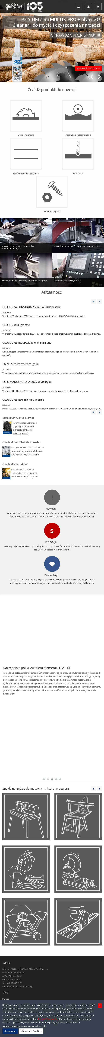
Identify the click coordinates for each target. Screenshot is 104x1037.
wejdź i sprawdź (31, 454)
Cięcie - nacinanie (26, 118)
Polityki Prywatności (47, 1019)
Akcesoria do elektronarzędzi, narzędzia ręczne (24, 280)
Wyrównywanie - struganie (26, 156)
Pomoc (5, 998)
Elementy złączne (52, 194)
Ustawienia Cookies (31, 1031)
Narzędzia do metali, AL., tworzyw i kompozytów (76, 246)
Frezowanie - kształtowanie (78, 118)
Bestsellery (50, 575)
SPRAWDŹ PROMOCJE (88, 68)
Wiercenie (78, 156)
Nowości (51, 508)
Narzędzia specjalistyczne (66, 280)
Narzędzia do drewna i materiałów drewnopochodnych (18, 247)
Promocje (51, 542)
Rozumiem (10, 1031)
